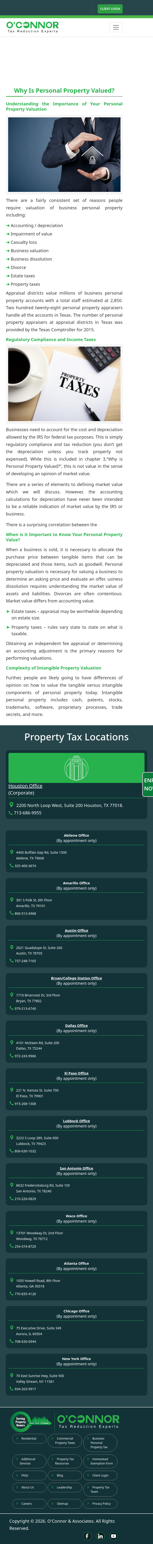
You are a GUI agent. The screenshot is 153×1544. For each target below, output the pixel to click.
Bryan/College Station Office (76, 978)
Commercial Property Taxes (63, 1440)
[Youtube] (113, 1536)
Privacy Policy (99, 1504)
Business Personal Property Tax (97, 1442)
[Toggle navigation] (116, 27)
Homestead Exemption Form (100, 1461)
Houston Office (25, 786)
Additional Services (25, 1461)
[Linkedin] (100, 1536)
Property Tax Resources (62, 1461)
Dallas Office (76, 1025)
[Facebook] (87, 1536)
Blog (57, 1475)
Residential (26, 1438)
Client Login (110, 9)
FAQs (22, 1475)
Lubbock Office (76, 1120)
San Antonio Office (76, 1168)
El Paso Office (76, 1073)
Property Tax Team (98, 1489)
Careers (24, 1504)
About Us (25, 1487)
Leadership (61, 1487)
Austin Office (76, 930)
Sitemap (59, 1504)
